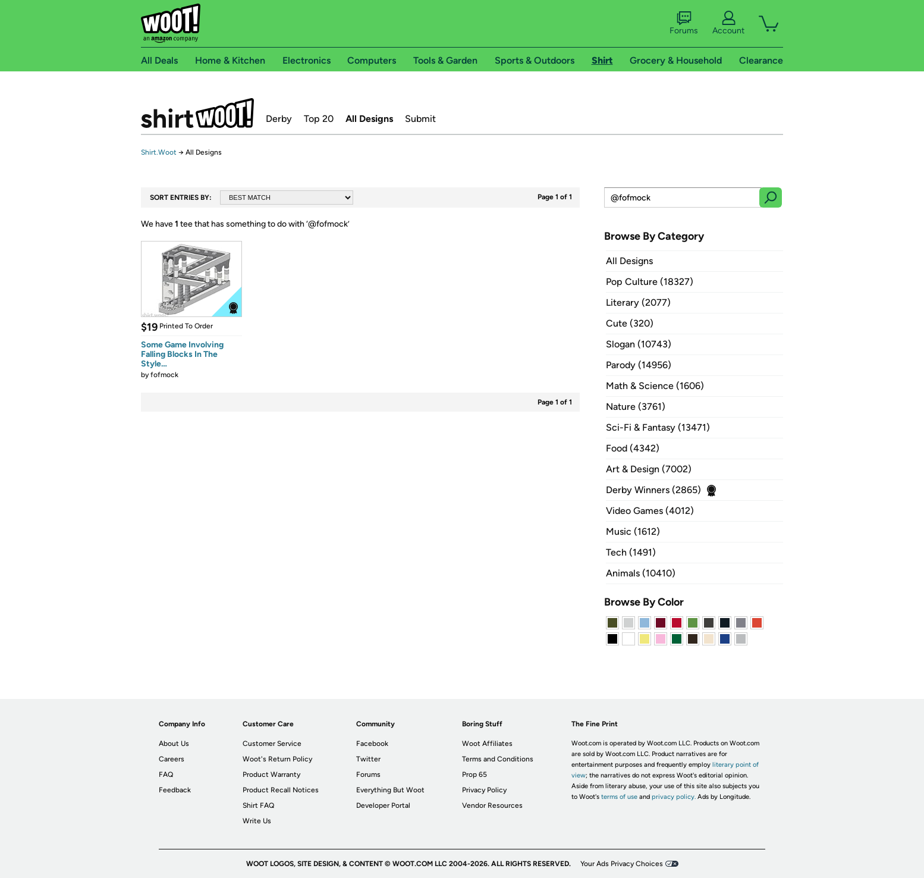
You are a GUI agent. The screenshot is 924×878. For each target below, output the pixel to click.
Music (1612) (633, 531)
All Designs (369, 118)
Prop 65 (474, 774)
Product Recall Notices (281, 790)
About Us (174, 743)
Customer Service (272, 743)
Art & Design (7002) (649, 469)
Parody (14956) (638, 365)
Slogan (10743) (638, 344)
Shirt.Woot (197, 113)
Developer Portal (383, 805)
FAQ (166, 774)
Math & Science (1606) (655, 385)
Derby (279, 118)
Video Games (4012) (650, 510)
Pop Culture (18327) (649, 281)
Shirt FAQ (258, 805)
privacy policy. (674, 797)
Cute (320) (629, 323)
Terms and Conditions (497, 759)
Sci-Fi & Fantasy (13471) (658, 427)
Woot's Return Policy (277, 759)
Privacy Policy (484, 790)
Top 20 (319, 118)
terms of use (619, 797)
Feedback (175, 790)
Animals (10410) (640, 573)
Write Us (257, 821)
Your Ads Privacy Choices (621, 864)
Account (728, 23)
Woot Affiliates (487, 743)
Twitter (368, 759)
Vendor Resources (492, 805)
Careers (171, 759)
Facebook (372, 743)
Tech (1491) (631, 552)
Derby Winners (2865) (653, 490)
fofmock (164, 375)
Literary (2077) (638, 302)
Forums (684, 23)
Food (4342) (632, 448)
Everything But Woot (390, 790)
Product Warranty (271, 774)
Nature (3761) (635, 406)
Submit (420, 118)
